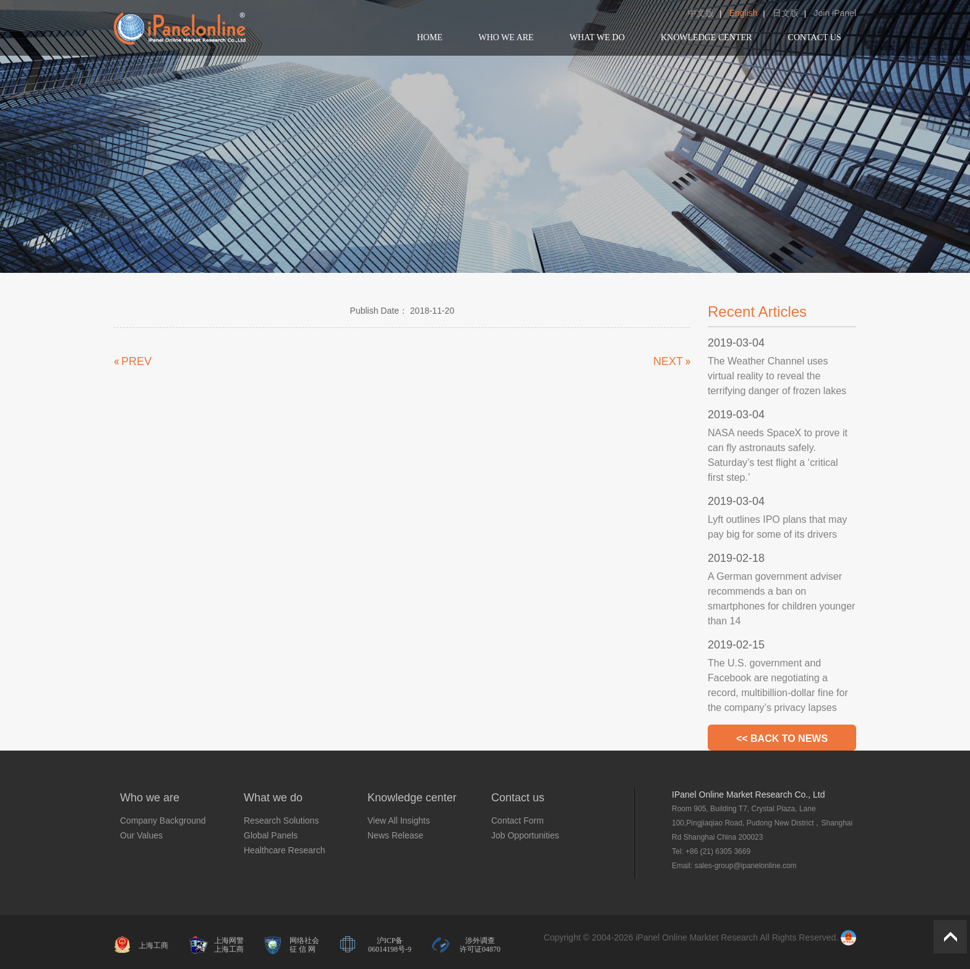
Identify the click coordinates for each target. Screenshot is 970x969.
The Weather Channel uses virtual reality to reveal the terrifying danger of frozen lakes (777, 376)
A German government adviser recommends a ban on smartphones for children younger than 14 (781, 598)
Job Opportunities (525, 835)
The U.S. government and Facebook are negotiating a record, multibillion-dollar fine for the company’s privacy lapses (778, 685)
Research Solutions (281, 820)
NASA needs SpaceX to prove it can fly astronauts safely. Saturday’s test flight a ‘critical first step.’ (778, 455)
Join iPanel (835, 13)
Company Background (163, 820)
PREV (136, 361)
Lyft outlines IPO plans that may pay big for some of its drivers (777, 527)
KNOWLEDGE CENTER (706, 37)
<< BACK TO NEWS (782, 738)
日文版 (786, 13)
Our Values (141, 835)
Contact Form (517, 820)
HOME (429, 37)
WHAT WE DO (597, 37)
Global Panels (271, 835)
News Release (395, 835)
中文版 (701, 13)
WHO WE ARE (505, 37)
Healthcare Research (284, 850)
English (743, 13)
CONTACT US (814, 37)
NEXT (668, 361)
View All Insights (398, 820)
